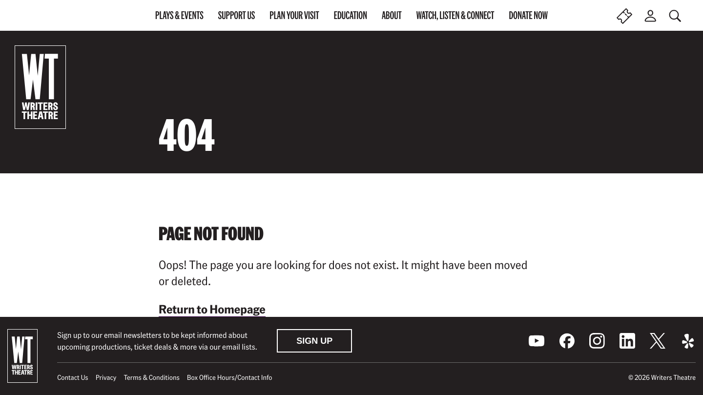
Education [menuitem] (350, 15)
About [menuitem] (392, 15)
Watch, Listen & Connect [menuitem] (455, 15)
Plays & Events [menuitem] (179, 15)
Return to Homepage (212, 308)
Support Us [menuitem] (236, 15)
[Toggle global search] (676, 16)
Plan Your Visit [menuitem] (294, 15)
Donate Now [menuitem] (528, 15)
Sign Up (314, 341)
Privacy (106, 377)
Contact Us (72, 377)
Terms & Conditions (151, 377)
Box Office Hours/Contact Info (229, 377)
